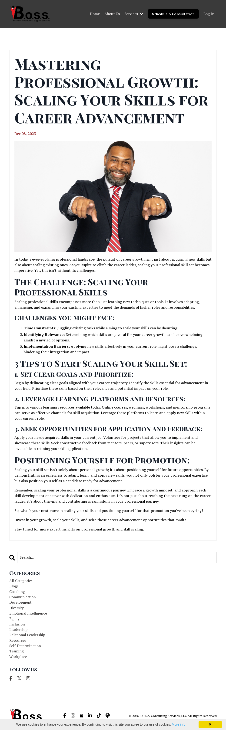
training (16, 653)
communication (22, 597)
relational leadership (27, 636)
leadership (18, 630)
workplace (18, 658)
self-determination (25, 647)
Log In (208, 13)
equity (14, 619)
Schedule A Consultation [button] (173, 13)
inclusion (17, 625)
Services (133, 13)
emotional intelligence (28, 614)
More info (178, 724)
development (20, 603)
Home (94, 13)
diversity (16, 608)
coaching (17, 591)
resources (17, 642)
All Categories (21, 580)
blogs (14, 586)
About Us (111, 13)
